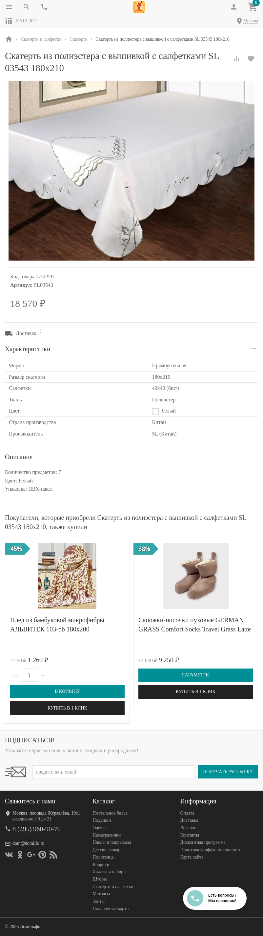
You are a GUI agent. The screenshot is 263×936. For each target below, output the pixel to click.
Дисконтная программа (202, 842)
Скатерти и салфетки (112, 886)
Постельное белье (110, 813)
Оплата (187, 813)
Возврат (187, 827)
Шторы (99, 879)
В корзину (67, 691)
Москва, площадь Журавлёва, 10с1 (46, 813)
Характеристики (28, 348)
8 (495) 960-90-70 (36, 829)
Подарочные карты (110, 908)
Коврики (100, 864)
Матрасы (101, 893)
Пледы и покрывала (111, 842)
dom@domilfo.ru (28, 843)
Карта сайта (191, 857)
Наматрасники (106, 835)
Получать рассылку (228, 771)
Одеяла (99, 827)
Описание (18, 456)
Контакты (189, 835)
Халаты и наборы (109, 871)
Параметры (196, 674)
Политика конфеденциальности (210, 849)
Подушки (101, 820)
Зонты (98, 901)
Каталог (21, 21)
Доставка (189, 820)
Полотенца (102, 857)
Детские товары (107, 849)
